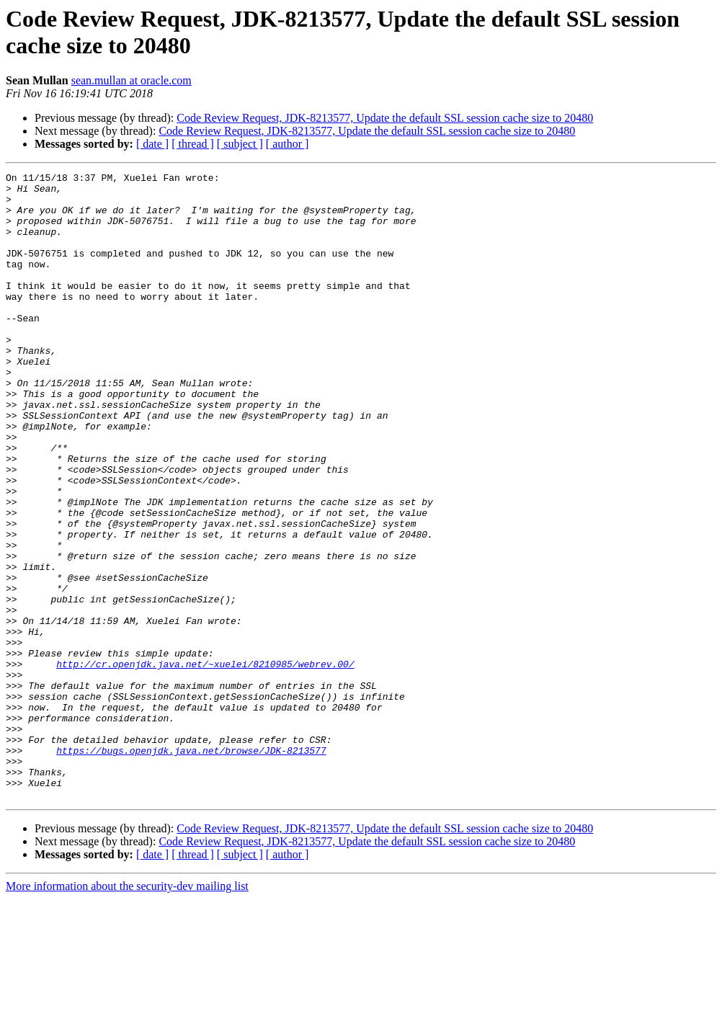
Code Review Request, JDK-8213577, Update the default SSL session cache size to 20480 (385, 118)
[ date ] (152, 144)
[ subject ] (240, 144)
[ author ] (287, 144)
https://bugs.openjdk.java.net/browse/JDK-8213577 (191, 866)
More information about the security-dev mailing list (127, 1011)
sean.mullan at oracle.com (131, 80)
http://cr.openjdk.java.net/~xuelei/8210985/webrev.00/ (205, 763)
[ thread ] (192, 144)
